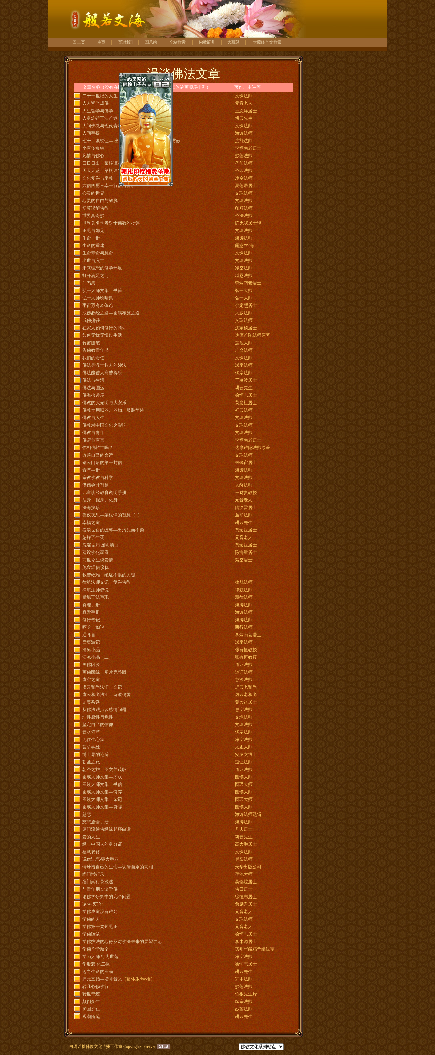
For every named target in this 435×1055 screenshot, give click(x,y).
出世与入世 (93, 260)
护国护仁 (91, 1008)
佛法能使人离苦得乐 (102, 372)
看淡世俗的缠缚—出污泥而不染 (113, 529)
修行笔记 (91, 619)
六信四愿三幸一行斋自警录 (108, 185)
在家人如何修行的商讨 (104, 327)
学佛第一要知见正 (100, 926)
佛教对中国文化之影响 (104, 425)
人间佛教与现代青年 (102, 125)
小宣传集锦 (93, 148)
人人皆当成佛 (95, 103)
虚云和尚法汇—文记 (102, 687)
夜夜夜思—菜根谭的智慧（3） (112, 514)
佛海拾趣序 (93, 395)
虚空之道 (91, 679)
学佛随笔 (91, 934)
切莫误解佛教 (95, 208)
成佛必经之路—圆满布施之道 (111, 312)
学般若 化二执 (96, 964)
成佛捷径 (91, 320)
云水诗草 (91, 732)
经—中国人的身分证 (102, 844)
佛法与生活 (93, 380)
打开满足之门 (95, 275)
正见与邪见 (93, 230)
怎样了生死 (93, 537)
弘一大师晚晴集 (97, 297)
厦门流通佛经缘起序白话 (106, 829)
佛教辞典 (207, 42)
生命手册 (91, 238)
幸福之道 (91, 522)
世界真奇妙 (93, 215)
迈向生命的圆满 (97, 971)
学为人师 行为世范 (100, 956)
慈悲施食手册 (95, 821)
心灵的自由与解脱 (100, 200)
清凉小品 (91, 649)
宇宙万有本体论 (97, 305)
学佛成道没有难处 (100, 911)
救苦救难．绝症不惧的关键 (108, 574)
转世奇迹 (91, 993)
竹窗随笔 (91, 342)
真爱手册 (91, 612)
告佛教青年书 (95, 350)
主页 (101, 42)
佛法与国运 (93, 387)
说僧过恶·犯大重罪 (100, 859)
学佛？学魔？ (95, 949)
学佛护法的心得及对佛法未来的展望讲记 (122, 941)
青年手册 (91, 470)
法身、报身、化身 (100, 499)
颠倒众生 (91, 1001)
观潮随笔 (91, 1016)
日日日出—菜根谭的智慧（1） (112, 163)
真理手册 (91, 604)
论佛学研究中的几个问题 (106, 896)
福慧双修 (91, 851)
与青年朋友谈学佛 (100, 889)
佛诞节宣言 (93, 440)
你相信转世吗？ (97, 447)
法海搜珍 (91, 507)
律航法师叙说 (95, 589)
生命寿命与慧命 (97, 252)
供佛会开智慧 (95, 485)
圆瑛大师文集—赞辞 (102, 806)
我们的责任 (93, 357)
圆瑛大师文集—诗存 (102, 791)
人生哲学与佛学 (97, 110)
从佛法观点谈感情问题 (104, 709)
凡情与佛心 (93, 155)
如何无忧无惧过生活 (102, 335)
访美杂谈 (91, 702)
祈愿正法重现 (95, 597)
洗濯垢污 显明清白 (100, 544)
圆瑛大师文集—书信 (102, 784)
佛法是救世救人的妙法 (104, 365)
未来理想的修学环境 (102, 267)
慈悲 (86, 814)
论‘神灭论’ (92, 904)
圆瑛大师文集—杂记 (102, 799)
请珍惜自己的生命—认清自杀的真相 (117, 866)
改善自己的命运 (97, 455)
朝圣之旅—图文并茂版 (104, 769)
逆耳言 (88, 634)
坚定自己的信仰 (97, 724)
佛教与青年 (93, 432)
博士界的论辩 (95, 754)
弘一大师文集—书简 (102, 290)
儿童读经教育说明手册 (104, 492)
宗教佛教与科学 (97, 477)
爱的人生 (91, 836)
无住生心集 (93, 739)
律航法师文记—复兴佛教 (106, 582)
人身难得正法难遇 (100, 118)
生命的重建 (93, 245)
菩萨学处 (91, 746)
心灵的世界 (93, 193)
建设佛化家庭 (95, 552)
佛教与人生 (93, 417)
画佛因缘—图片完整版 (104, 672)
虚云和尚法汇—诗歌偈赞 (106, 694)
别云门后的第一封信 (102, 462)
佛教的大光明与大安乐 (104, 402)
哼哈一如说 (93, 627)
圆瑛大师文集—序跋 (102, 776)
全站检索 (177, 42)
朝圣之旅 (91, 761)
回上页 (79, 42)
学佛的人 (91, 919)
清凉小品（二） (97, 657)
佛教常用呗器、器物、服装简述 (113, 410)
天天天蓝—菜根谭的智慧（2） (112, 170)
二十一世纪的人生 (100, 95)
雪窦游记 (91, 642)
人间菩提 (91, 133)
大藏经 (233, 42)
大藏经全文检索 (267, 42)
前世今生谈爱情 (97, 559)
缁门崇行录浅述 (97, 881)
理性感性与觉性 (97, 717)
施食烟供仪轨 (95, 567)
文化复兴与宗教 (97, 178)
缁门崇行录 (93, 874)
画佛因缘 (91, 664)
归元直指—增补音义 (102, 979)
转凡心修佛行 (95, 986)
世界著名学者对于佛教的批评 (111, 223)
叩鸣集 (88, 282)
